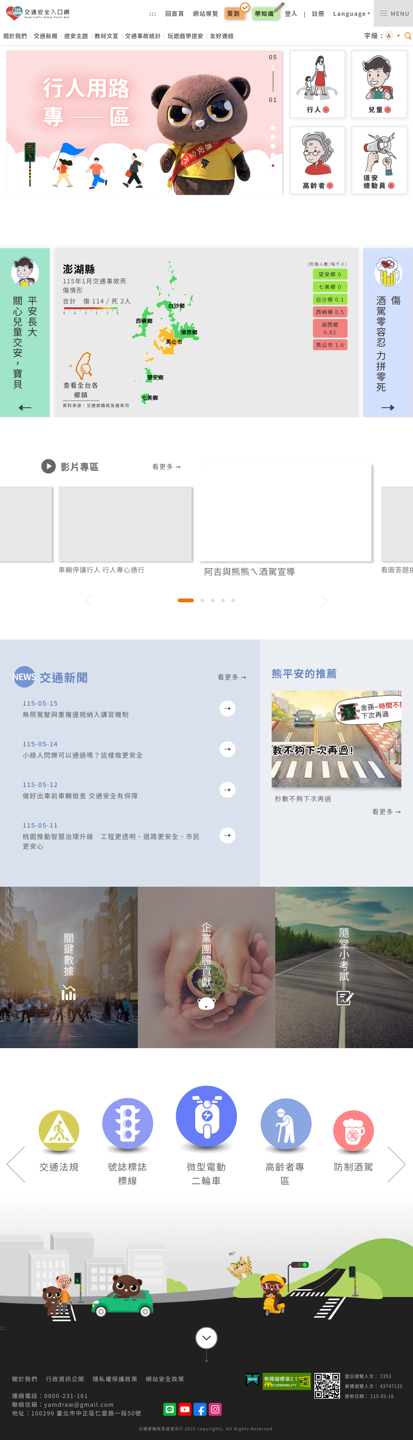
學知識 (264, 13)
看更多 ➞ (167, 466)
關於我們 (15, 36)
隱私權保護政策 (115, 1378)
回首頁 (175, 13)
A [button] (389, 35)
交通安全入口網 (39, 13)
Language (349, 13)
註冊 (318, 13)
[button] (388, 333)
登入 (291, 13)
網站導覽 (206, 13)
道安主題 (76, 36)
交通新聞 (45, 36)
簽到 (233, 13)
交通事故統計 (143, 36)
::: (153, 13)
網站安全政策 (165, 1378)
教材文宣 (106, 36)
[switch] (393, 13)
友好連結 (222, 36)
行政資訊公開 (65, 1378)
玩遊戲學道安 (185, 36)
